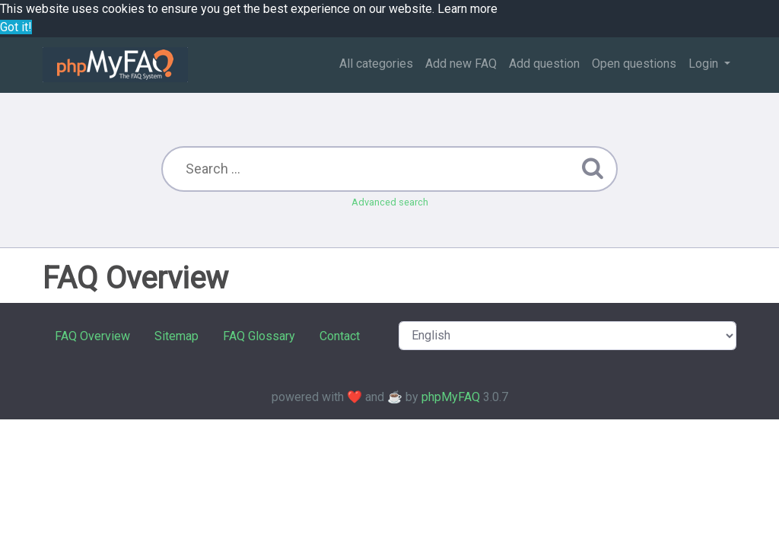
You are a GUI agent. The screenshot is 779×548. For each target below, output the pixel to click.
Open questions (634, 63)
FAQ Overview (92, 336)
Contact (340, 336)
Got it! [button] (16, 27)
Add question (544, 63)
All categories (376, 63)
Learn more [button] (467, 9)
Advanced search (389, 202)
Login (704, 63)
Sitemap (176, 336)
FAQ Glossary (259, 336)
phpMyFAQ (450, 397)
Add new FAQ (461, 63)
